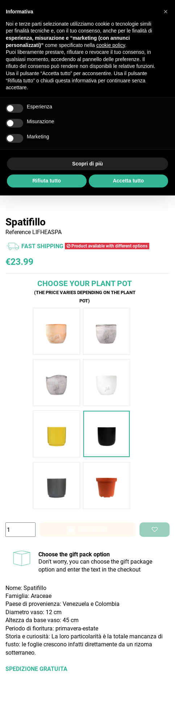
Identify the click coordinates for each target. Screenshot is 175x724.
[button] (165, 11)
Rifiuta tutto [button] (46, 181)
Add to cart (88, 529)
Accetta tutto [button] (128, 181)
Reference (18, 232)
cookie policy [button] (110, 45)
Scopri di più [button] (87, 164)
